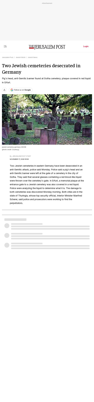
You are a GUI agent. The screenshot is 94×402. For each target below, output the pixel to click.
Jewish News (32, 57)
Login (85, 46)
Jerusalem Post (7, 57)
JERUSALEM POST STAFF (21, 156)
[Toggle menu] (5, 46)
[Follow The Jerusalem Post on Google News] (21, 90)
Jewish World (20, 57)
